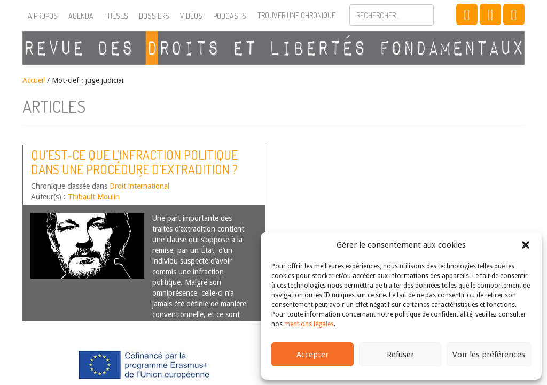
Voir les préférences (488, 354)
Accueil (33, 80)
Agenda (80, 15)
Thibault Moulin (94, 196)
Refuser (400, 354)
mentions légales (309, 324)
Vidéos (191, 15)
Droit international (139, 186)
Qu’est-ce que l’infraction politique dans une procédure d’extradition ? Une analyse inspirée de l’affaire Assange (134, 176)
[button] (525, 245)
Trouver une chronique (296, 15)
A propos (43, 15)
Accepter (312, 354)
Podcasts (229, 15)
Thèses (116, 15)
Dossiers (154, 15)
